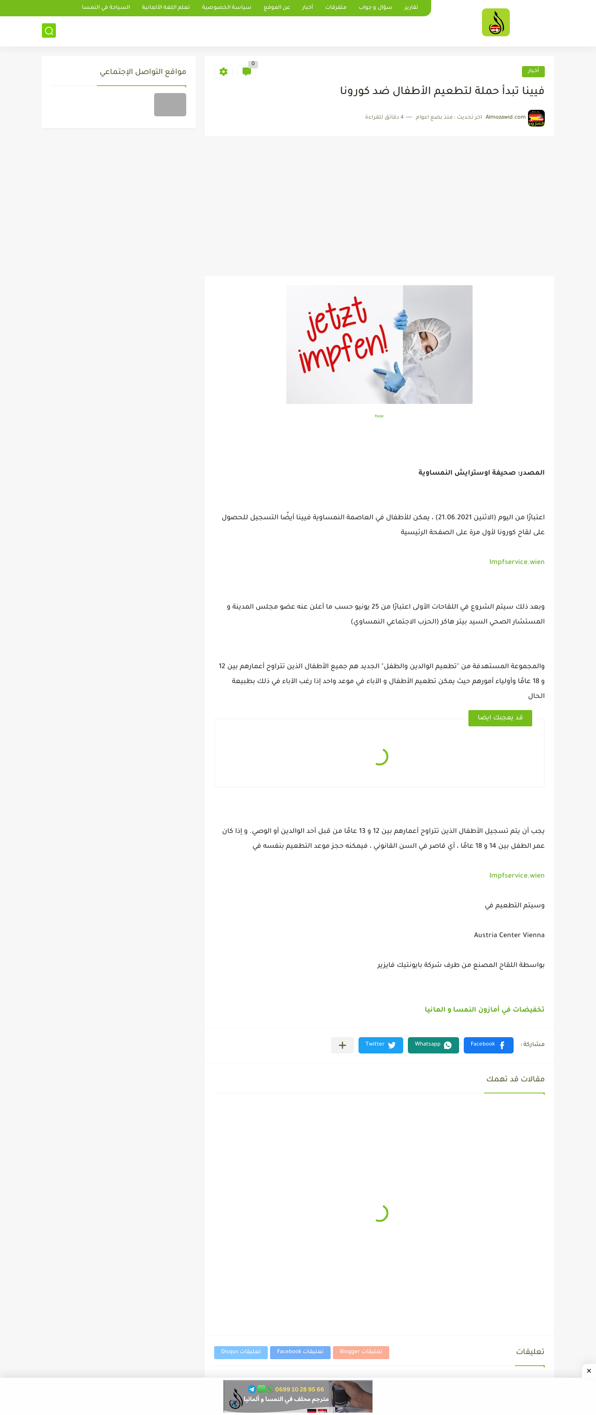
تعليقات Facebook (300, 1352)
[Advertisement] (379, 206)
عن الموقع (277, 8)
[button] (489, 1045)
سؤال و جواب (376, 8)
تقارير (411, 8)
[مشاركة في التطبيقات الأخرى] (342, 1045)
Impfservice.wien (517, 563)
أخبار (307, 8)
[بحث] (49, 31)
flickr (379, 417)
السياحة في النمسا (106, 8)
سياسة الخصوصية (226, 8)
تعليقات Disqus (241, 1352)
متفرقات (335, 8)
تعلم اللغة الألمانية (166, 8)
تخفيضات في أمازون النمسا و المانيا (485, 1010)
